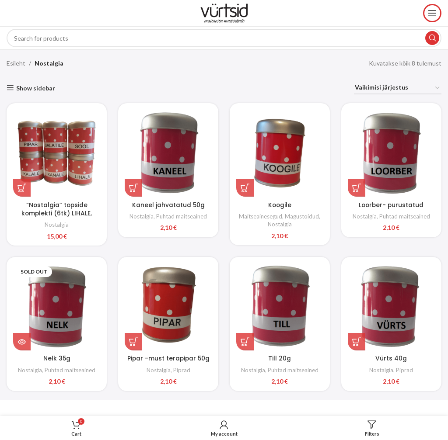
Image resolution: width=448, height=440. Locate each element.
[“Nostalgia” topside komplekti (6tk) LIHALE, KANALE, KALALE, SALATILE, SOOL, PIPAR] (56, 152)
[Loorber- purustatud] (392, 152)
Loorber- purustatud (392, 203)
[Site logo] (224, 12)
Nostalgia (56, 223)
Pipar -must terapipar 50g (168, 357)
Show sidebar (35, 87)
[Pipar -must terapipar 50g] (168, 307)
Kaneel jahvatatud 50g (168, 203)
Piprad (181, 368)
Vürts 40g (392, 357)
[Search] (224, 38)
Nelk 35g (56, 357)
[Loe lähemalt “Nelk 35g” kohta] (22, 341)
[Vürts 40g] (392, 307)
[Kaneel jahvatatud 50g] (168, 152)
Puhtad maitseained (181, 214)
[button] (22, 186)
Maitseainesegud (261, 214)
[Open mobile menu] (432, 13)
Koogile (280, 203)
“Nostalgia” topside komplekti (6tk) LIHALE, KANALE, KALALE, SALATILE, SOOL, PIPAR (56, 216)
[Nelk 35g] (56, 307)
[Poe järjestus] (397, 88)
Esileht (16, 63)
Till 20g (280, 357)
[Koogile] (280, 152)
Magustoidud (302, 214)
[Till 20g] (280, 307)
